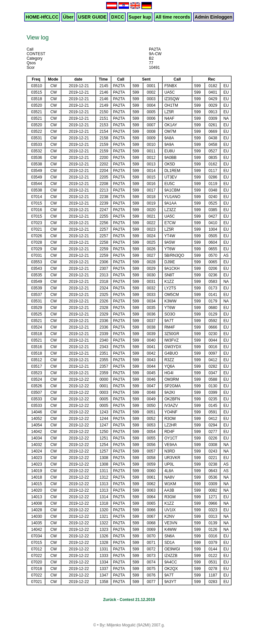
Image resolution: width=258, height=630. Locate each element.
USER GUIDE (92, 17)
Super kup (140, 17)
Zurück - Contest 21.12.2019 (129, 599)
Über (68, 17)
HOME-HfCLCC (42, 17)
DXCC (117, 17)
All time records (172, 17)
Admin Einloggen (213, 17)
